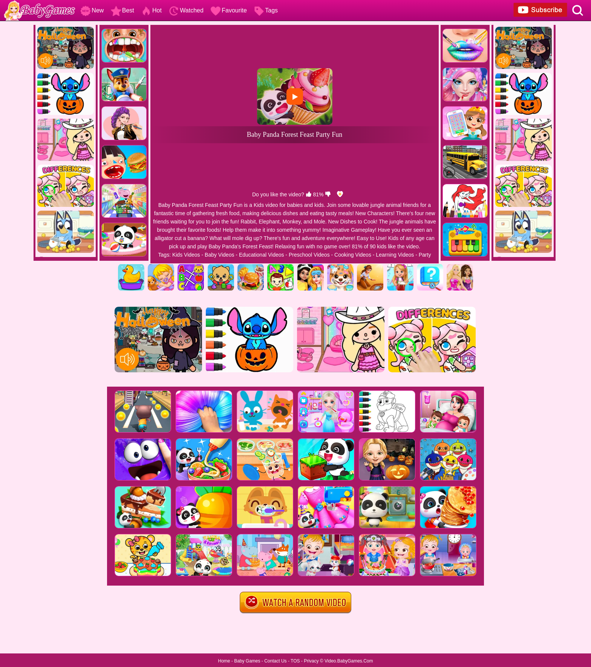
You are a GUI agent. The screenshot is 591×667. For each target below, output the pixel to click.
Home (224, 661)
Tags (266, 10)
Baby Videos (219, 255)
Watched (186, 10)
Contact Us (275, 661)
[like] (309, 194)
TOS (295, 661)
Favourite (228, 10)
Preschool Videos (309, 255)
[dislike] (328, 194)
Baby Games (247, 661)
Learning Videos (395, 255)
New (92, 10)
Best (122, 10)
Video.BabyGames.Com (349, 661)
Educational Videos (261, 255)
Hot (151, 10)
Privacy (311, 661)
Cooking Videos (352, 255)
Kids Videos (186, 255)
